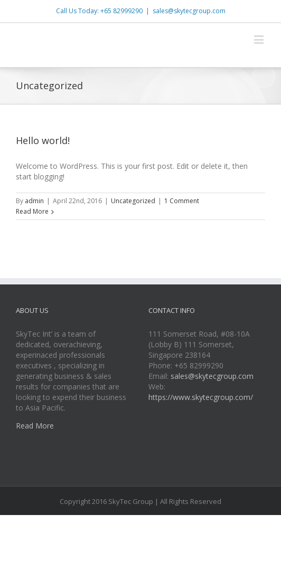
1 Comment (181, 200)
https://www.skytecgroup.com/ (200, 397)
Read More (32, 211)
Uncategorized (133, 200)
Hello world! (43, 140)
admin (34, 200)
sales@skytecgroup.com (189, 10)
